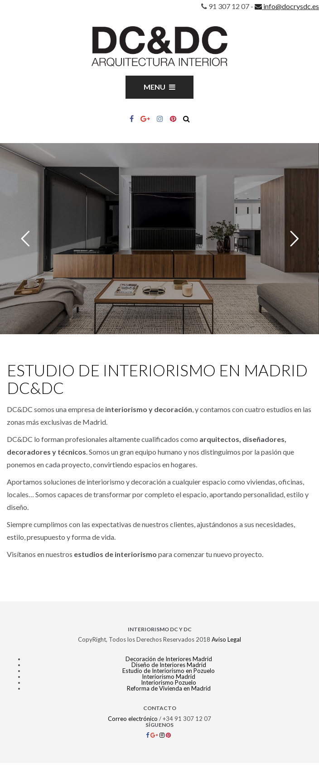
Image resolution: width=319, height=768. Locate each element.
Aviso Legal (226, 639)
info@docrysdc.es (287, 6)
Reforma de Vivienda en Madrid (169, 688)
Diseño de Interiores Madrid (168, 664)
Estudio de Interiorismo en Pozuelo (168, 670)
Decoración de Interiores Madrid (169, 658)
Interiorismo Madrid (168, 676)
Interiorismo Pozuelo (168, 682)
